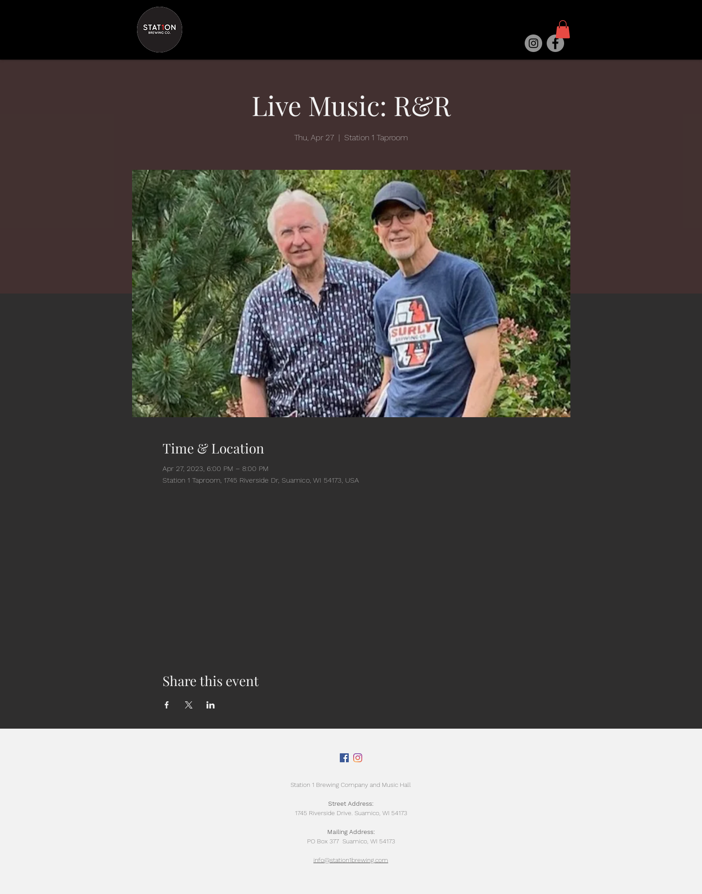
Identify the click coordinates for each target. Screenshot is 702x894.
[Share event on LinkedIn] (210, 704)
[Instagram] (533, 43)
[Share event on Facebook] (167, 704)
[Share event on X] (188, 704)
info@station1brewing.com (350, 860)
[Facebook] (555, 43)
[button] (562, 29)
